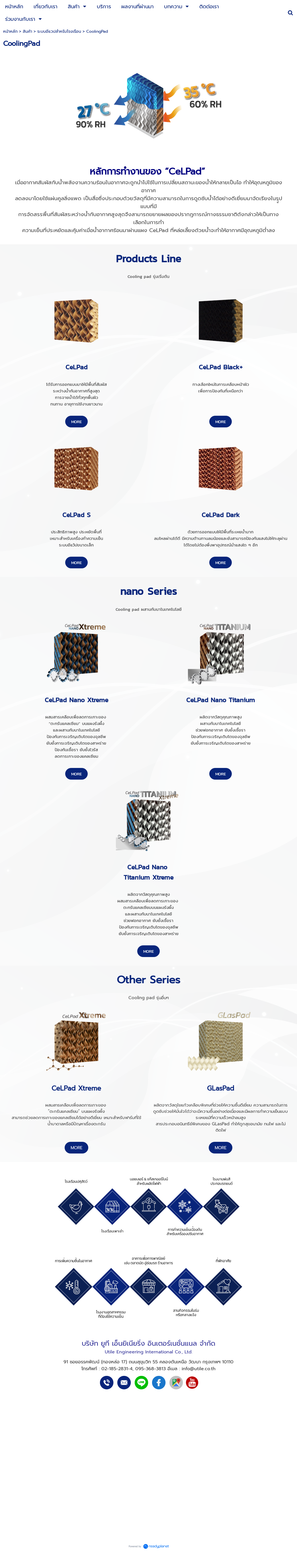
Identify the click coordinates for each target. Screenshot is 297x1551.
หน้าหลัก (10, 31)
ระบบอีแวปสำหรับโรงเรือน (59, 31)
